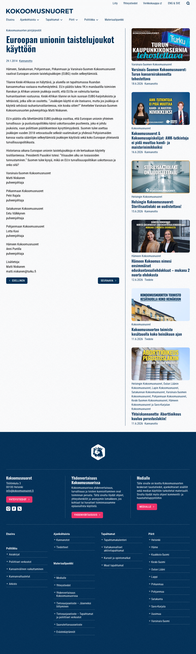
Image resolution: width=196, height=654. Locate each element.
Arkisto (13, 584)
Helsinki (155, 540)
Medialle (145, 506)
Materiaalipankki (114, 19)
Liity (115, 3)
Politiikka (89, 19)
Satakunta (157, 599)
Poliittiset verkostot (20, 562)
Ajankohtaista (28, 19)
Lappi (154, 577)
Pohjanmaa (157, 591)
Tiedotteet (62, 547)
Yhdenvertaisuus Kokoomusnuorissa (67, 594)
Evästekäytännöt (65, 632)
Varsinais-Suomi (160, 621)
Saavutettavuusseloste (69, 624)
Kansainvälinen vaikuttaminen (26, 569)
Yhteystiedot (130, 3)
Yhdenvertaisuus (85, 514)
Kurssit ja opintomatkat (117, 558)
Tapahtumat (52, 19)
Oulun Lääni (158, 569)
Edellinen (18, 280)
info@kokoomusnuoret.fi (20, 490)
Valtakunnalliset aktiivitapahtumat (114, 549)
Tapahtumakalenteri (115, 540)
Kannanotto (25, 61)
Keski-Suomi (158, 562)
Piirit (71, 19)
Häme (154, 547)
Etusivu (10, 19)
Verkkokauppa (151, 3)
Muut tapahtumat (114, 565)
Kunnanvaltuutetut (19, 576)
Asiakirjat (14, 554)
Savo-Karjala (158, 606)
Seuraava (107, 280)
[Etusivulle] (39, 12)
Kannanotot (63, 540)
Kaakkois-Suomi (160, 554)
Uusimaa (156, 614)
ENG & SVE (174, 3)
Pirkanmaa (157, 584)
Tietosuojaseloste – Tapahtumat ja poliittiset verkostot (74, 615)
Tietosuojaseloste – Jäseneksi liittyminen (73, 605)
